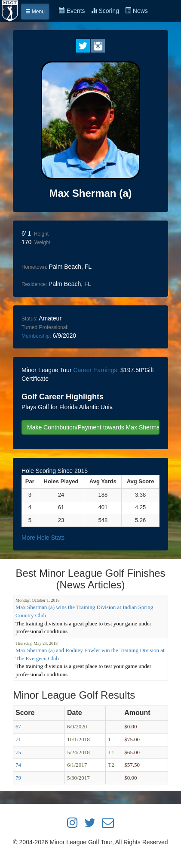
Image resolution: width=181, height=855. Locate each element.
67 (18, 726)
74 (18, 765)
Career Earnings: (96, 370)
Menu (35, 12)
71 (18, 739)
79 (18, 777)
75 (18, 752)
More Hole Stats (42, 537)
